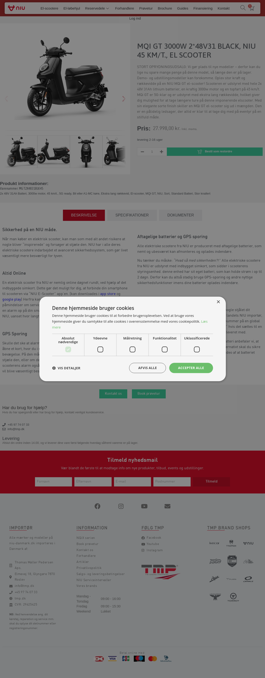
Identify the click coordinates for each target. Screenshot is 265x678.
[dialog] (132, 339)
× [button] (218, 302)
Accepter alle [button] (191, 368)
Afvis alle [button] (147, 368)
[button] (66, 368)
